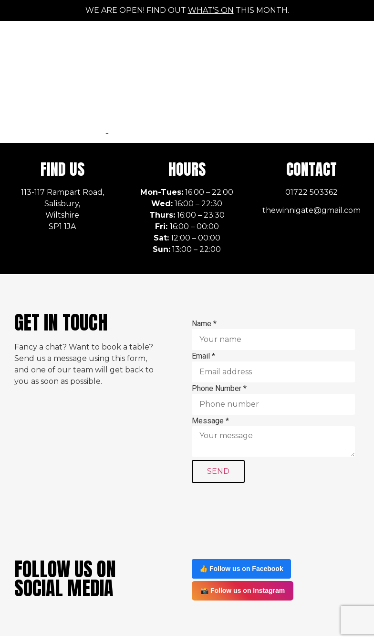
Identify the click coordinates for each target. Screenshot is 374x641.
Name (204, 290)
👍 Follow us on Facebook (241, 535)
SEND (218, 437)
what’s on (211, 10)
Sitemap (345, 617)
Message (210, 387)
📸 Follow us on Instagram (242, 557)
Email (203, 322)
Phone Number (219, 355)
